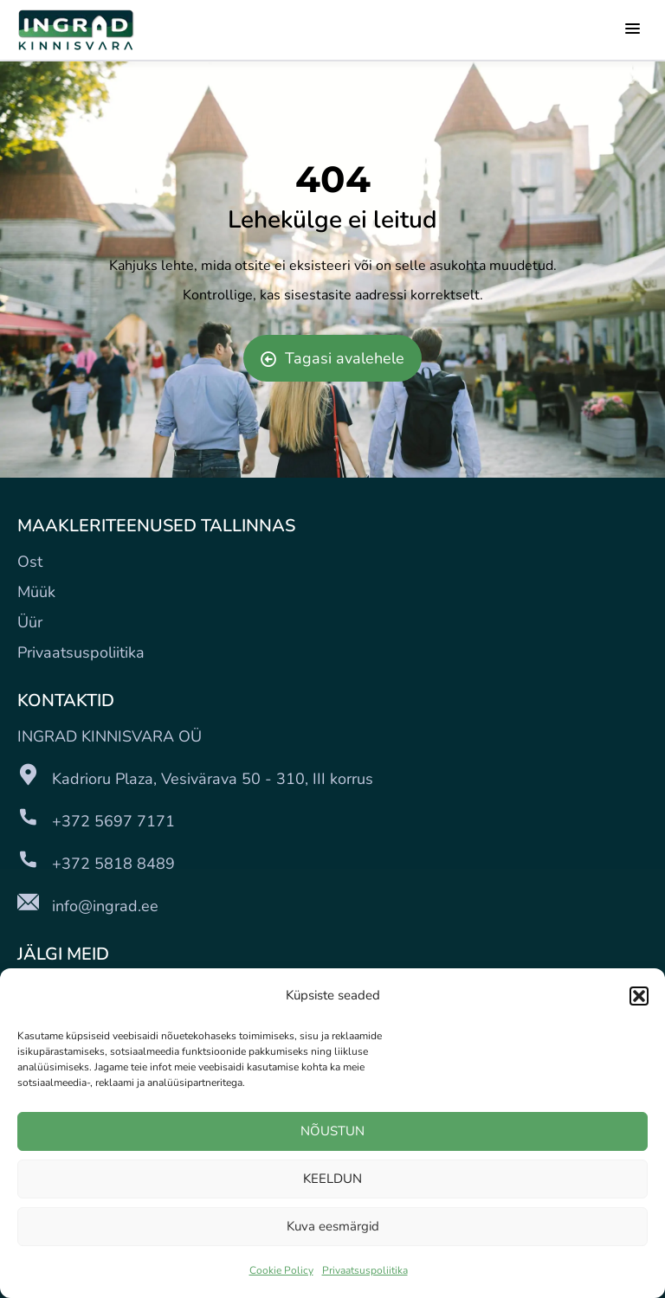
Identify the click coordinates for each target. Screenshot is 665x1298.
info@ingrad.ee (105, 906)
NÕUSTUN (332, 1131)
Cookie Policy (281, 1270)
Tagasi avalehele (332, 358)
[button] (639, 996)
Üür (29, 622)
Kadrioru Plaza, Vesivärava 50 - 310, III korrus (212, 778)
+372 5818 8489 (113, 863)
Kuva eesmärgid (333, 1226)
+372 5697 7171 (113, 821)
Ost (29, 561)
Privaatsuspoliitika (365, 1270)
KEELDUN (332, 1178)
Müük (36, 592)
